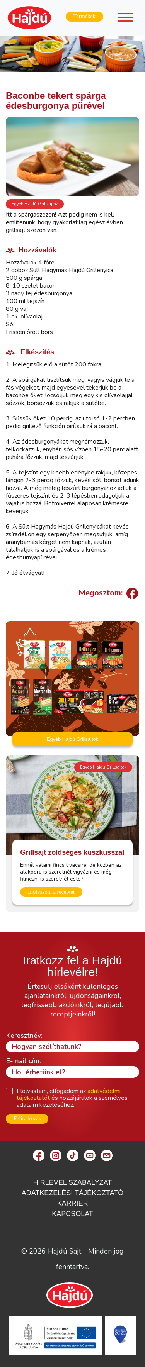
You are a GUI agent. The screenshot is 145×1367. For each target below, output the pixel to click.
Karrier (72, 1203)
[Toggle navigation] (125, 19)
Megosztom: (107, 593)
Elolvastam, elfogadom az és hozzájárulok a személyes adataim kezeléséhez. (72, 1098)
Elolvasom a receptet (51, 892)
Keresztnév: (24, 1035)
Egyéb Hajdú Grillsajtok (35, 204)
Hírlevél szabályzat (72, 1182)
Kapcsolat (72, 1214)
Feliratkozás (27, 1118)
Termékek (84, 16)
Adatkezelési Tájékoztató (73, 1193)
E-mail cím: (23, 1060)
